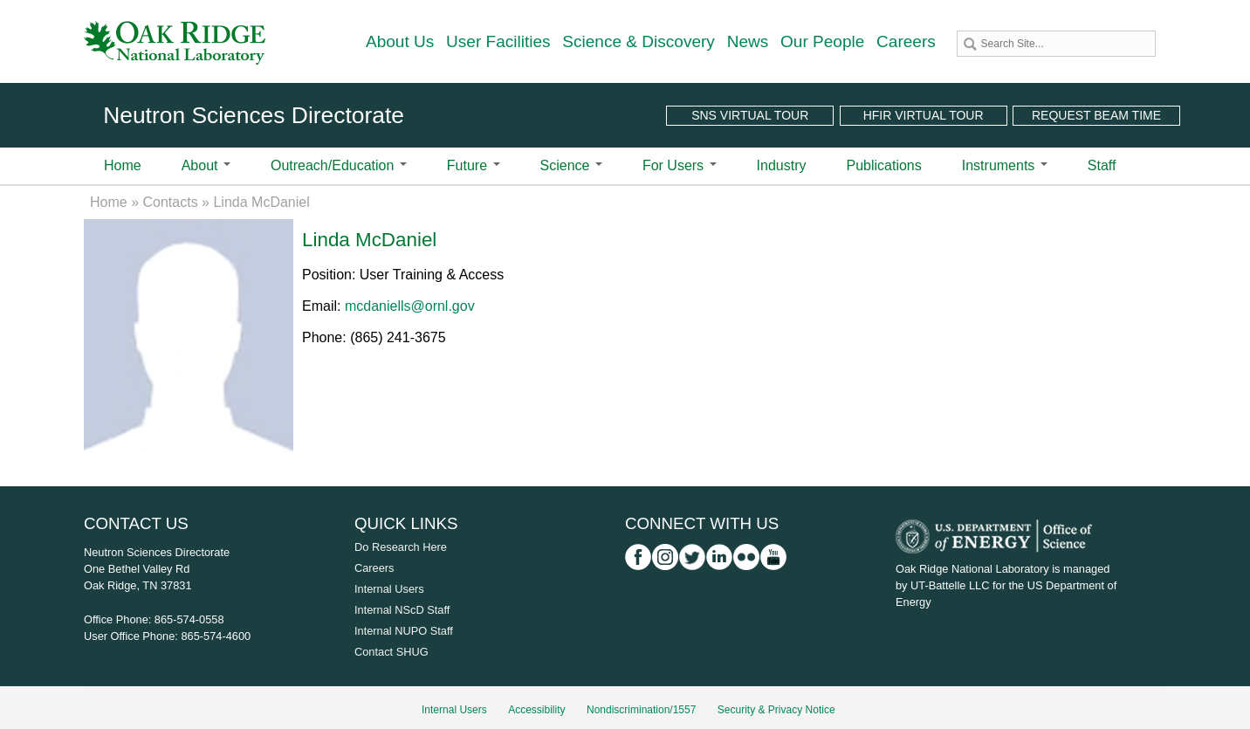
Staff (1102, 165)
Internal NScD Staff (402, 609)
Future (473, 165)
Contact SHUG (391, 651)
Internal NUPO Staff (403, 630)
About (206, 165)
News (748, 41)
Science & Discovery (638, 41)
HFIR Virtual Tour (923, 115)
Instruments (1004, 165)
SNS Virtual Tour (749, 115)
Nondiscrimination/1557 (641, 710)
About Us (400, 41)
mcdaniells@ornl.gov (410, 306)
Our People (822, 41)
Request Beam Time (1096, 115)
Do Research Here (400, 547)
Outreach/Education (339, 165)
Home (122, 165)
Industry (782, 165)
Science (571, 165)
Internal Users (389, 588)
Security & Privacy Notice (776, 710)
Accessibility (536, 710)
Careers (906, 41)
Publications (883, 165)
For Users (679, 165)
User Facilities (498, 41)
